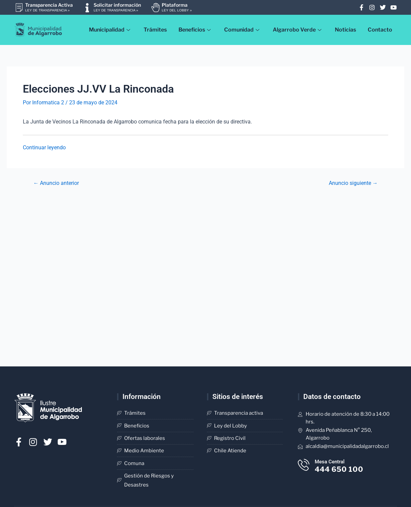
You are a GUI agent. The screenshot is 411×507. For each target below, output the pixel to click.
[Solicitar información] (87, 7)
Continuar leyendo (44, 147)
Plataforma (175, 5)
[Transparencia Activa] (18, 7)
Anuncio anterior (56, 183)
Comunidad (242, 29)
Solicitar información (117, 5)
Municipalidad (109, 29)
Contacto (380, 29)
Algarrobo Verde (298, 29)
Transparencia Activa (49, 5)
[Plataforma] (155, 7)
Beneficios (195, 29)
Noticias (345, 29)
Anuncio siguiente (353, 183)
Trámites (154, 29)
